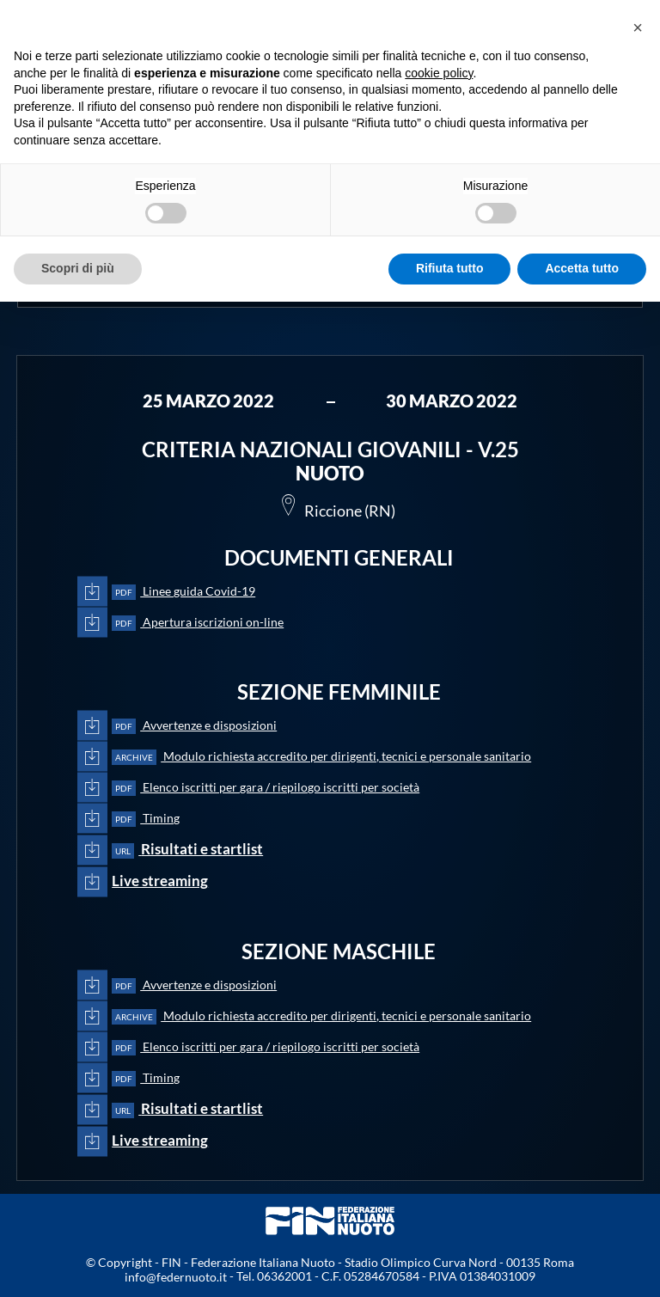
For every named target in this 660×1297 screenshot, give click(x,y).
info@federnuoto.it (176, 1276)
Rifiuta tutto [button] (450, 268)
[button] (637, 27)
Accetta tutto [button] (582, 268)
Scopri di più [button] (77, 268)
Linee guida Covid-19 (183, 592)
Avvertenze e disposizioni (194, 726)
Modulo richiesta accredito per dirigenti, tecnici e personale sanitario (321, 757)
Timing (146, 819)
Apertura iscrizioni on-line (198, 623)
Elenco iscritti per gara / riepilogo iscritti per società (265, 788)
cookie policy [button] (439, 73)
